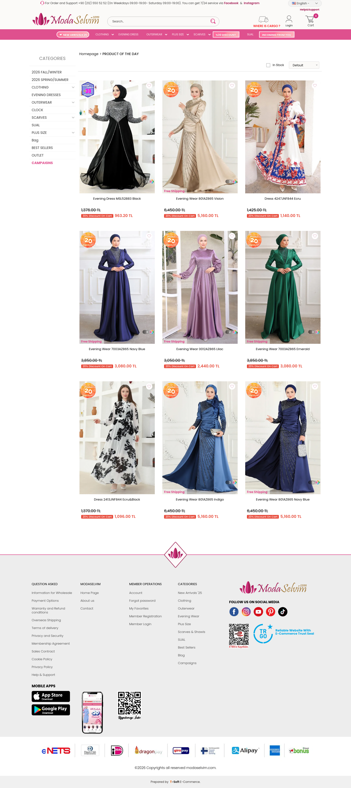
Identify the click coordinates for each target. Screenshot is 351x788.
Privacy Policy (42, 667)
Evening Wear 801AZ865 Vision (200, 198)
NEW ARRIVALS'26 (75, 35)
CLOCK (37, 110)
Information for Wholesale (52, 593)
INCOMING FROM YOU (276, 35)
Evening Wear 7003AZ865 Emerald (283, 349)
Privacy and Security (47, 635)
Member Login (140, 624)
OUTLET (38, 155)
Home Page (89, 593)
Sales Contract (43, 651)
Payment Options (45, 600)
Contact (86, 608)
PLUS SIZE (178, 34)
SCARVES (199, 34)
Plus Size (184, 624)
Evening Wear (188, 616)
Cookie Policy (42, 659)
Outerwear (186, 608)
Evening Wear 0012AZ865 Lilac (200, 349)
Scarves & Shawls (191, 632)
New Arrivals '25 (190, 593)
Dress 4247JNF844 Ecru (283, 198)
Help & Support (43, 674)
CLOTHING (102, 34)
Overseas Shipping (46, 620)
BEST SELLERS (42, 147)
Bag (35, 140)
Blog (181, 655)
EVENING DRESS (128, 34)
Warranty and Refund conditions (48, 610)
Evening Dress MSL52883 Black (117, 198)
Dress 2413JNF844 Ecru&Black (117, 499)
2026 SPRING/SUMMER (50, 79)
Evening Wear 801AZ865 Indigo (200, 499)
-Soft (175, 765)
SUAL (250, 34)
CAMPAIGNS (42, 162)
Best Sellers (186, 647)
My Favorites (138, 608)
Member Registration (145, 616)
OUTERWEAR (154, 34)
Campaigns (187, 663)
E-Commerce (190, 765)
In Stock (275, 65)
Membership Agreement (51, 643)
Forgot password (142, 600)
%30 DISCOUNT (226, 35)
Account (135, 593)
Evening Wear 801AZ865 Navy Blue (283, 499)
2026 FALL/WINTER (47, 72)
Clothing (184, 600)
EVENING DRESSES (46, 94)
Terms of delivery (45, 628)
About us (87, 600)
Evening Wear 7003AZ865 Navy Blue (117, 349)
